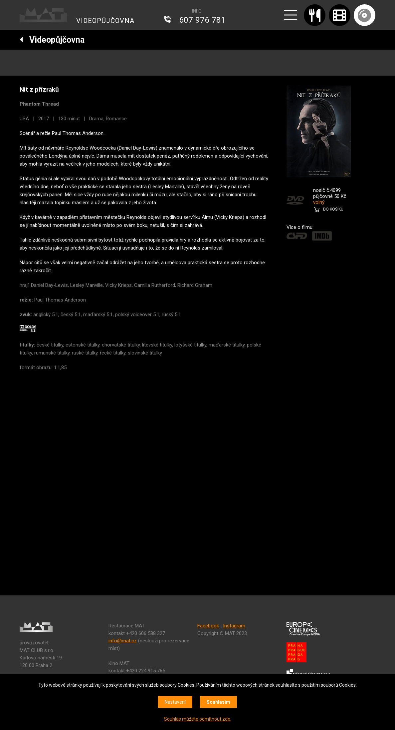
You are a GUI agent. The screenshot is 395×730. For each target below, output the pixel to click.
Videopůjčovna (52, 40)
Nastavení (175, 702)
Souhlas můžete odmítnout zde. (197, 719)
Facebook (208, 626)
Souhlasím (218, 702)
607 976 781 (202, 20)
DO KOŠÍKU (333, 209)
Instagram (234, 626)
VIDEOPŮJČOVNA (105, 21)
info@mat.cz (122, 641)
